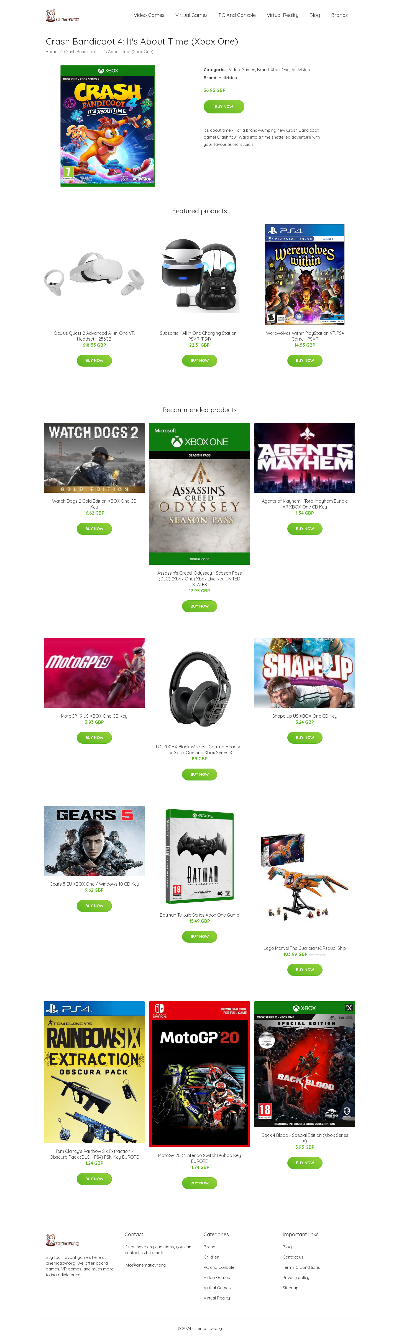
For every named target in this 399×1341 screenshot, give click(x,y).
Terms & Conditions (301, 1270)
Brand (263, 72)
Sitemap (290, 1290)
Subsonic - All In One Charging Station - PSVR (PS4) (199, 338)
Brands (339, 16)
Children (211, 1260)
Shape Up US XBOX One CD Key (304, 719)
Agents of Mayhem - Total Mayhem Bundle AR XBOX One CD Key (305, 507)
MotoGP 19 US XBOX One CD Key (94, 719)
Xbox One (280, 72)
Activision (300, 72)
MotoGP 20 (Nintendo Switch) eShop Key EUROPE (199, 1161)
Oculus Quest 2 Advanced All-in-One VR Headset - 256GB (94, 338)
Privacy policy (296, 1280)
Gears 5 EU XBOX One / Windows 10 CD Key (94, 887)
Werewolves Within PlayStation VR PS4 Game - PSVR (305, 338)
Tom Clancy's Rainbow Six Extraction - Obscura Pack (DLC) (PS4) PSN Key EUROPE (94, 1157)
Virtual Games (191, 16)
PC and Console (237, 16)
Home (51, 54)
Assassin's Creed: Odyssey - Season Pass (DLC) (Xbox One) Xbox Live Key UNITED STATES (199, 581)
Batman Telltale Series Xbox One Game (199, 917)
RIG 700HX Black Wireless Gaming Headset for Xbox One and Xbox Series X (199, 752)
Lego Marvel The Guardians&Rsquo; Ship (305, 951)
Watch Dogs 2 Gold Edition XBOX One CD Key (94, 507)
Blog (315, 16)
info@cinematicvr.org (145, 1268)
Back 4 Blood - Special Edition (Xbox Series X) (305, 1141)
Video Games (149, 16)
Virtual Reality (282, 16)
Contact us (293, 1260)
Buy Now (224, 109)
